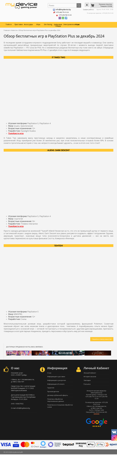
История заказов (90, 376)
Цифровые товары (58, 25)
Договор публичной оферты (57, 396)
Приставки (18, 24)
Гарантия (50, 388)
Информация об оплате (55, 384)
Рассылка (87, 384)
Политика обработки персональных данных (55, 401)
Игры (38, 24)
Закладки (87, 380)
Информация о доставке (56, 376)
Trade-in (8, 24)
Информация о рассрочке (56, 380)
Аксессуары (28, 24)
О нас (78, 24)
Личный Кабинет (90, 372)
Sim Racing (48, 24)
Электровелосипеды (68, 24)
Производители (53, 392)
